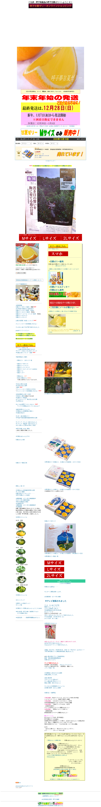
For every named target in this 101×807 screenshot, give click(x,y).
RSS (18, 782)
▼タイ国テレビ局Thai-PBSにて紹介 (26, 425)
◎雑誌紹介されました (50, 623)
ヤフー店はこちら (58, 248)
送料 (18, 387)
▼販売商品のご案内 (21, 357)
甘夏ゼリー (57, 262)
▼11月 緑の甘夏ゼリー (23, 416)
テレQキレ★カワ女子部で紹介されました (27, 327)
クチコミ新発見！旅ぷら (51, 608)
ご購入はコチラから (60, 265)
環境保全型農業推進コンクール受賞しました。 (29, 280)
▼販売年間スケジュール (23, 409)
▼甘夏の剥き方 (20, 413)
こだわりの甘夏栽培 (65, 583)
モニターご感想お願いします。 (53, 591)
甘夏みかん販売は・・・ (51, 586)
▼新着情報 (19, 305)
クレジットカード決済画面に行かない (26, 323)
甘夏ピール (20, 371)
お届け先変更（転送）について (24, 320)
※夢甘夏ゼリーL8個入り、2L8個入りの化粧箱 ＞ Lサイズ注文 (62, 489)
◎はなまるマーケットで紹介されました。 (56, 645)
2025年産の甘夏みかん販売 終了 (25, 308)
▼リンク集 (19, 605)
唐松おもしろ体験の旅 (54, 740)
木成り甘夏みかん (22, 378)
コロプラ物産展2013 (21, 284)
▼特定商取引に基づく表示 (23, 394)
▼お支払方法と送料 (21, 385)
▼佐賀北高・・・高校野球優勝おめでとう (28, 617)
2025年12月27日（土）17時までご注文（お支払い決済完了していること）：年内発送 (50, 125)
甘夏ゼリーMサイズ (22, 363)
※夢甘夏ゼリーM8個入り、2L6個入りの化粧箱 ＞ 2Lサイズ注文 (62, 461)
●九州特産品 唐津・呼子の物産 (50, 799)
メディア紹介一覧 (49, 668)
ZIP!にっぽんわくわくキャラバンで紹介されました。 (59, 615)
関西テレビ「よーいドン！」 (52, 607)
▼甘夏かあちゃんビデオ (23, 436)
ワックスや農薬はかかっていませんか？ (28, 406)
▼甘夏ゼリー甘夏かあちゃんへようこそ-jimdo (29, 608)
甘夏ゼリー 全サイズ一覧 (24, 360)
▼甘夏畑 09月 (20, 503)
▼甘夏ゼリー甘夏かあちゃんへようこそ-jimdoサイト (65, 779)
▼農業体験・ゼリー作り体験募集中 (26, 498)
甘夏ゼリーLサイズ (21, 317)
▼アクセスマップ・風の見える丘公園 (26, 399)
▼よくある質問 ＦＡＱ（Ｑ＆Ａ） (25, 404)
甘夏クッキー (21, 372)
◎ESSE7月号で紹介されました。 (53, 643)
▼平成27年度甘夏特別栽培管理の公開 (26, 417)
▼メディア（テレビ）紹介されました (26, 422)
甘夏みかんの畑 (20, 439)
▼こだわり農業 (20, 492)
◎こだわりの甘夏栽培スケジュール (54, 686)
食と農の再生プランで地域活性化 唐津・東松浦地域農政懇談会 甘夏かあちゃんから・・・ (54, 658)
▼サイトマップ (20, 600)
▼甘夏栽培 (19, 506)
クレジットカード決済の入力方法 (26, 389)
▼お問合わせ (19, 401)
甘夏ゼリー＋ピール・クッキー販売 (26, 314)
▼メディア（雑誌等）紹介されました (26, 423)
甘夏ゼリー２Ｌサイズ (23, 367)
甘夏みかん (20, 376)
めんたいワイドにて (66, 664)
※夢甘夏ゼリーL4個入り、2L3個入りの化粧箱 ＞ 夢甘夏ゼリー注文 (63, 552)
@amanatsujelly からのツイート (24, 786)
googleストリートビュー (22, 330)
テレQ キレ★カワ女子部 (51, 605)
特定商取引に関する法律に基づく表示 (64, 769)
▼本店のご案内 (20, 396)
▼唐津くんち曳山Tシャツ (23, 603)
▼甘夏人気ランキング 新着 (24, 352)
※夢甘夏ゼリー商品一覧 (51, 556)
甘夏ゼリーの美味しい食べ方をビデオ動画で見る (63, 311)
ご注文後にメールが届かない (62, 307)
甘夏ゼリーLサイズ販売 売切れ (25, 310)
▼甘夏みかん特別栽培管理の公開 (25, 490)
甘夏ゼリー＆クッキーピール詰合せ (27, 369)
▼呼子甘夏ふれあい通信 (23, 428)
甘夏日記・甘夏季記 (50, 692)
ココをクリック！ (50, 160)
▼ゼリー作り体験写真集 (23, 500)
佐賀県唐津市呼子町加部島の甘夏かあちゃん (50, 805)
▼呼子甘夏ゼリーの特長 (23, 495)
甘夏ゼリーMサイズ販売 (22, 307)
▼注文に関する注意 (21, 384)
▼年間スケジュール (21, 517)
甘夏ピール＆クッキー (59, 287)
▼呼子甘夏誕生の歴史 (22, 501)
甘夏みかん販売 (57, 290)
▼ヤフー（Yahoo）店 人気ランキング (26, 351)
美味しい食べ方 (20, 486)
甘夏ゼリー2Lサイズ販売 (23, 312)
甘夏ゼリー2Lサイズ (21, 315)
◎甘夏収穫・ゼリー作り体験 (52, 596)
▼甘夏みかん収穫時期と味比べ (24, 411)
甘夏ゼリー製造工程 (21, 462)
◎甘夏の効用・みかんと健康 (52, 687)
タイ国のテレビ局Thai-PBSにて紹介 (58, 393)
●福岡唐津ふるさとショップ (50, 795)
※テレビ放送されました (55, 601)
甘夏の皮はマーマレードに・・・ (25, 493)
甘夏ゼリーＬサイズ (22, 365)
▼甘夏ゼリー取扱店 (21, 397)
